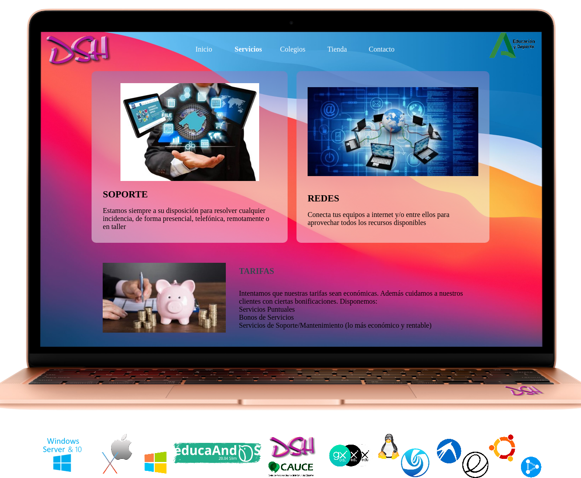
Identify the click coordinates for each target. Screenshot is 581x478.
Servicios (248, 49)
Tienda (337, 49)
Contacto (382, 49)
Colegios (292, 49)
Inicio (204, 49)
